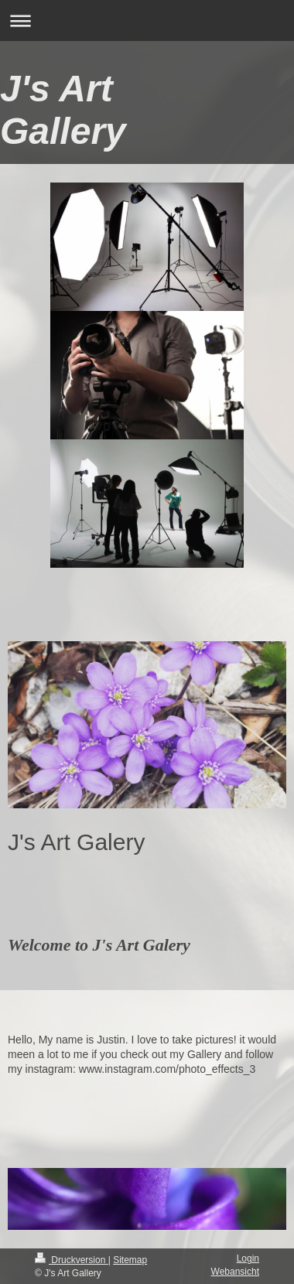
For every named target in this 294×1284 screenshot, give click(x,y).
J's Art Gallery (63, 110)
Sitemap (130, 1260)
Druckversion (71, 1260)
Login (248, 1258)
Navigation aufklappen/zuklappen (147, 20)
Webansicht (235, 1271)
